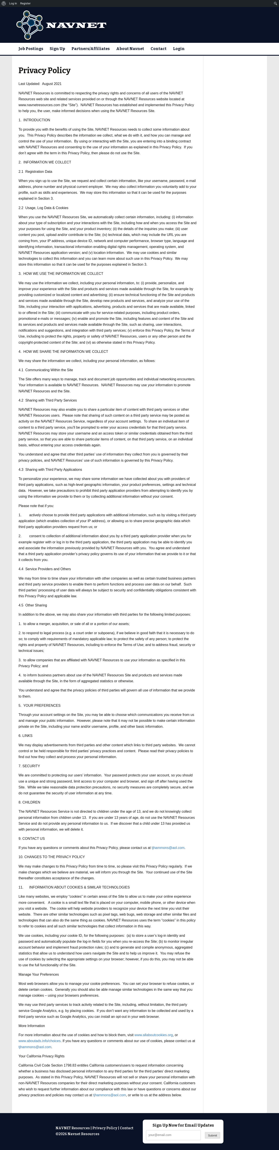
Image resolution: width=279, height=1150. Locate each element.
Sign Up (57, 48)
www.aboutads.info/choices (40, 1041)
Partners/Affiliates (90, 48)
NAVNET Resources (73, 1128)
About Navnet (130, 48)
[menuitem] (4, 3)
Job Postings (31, 48)
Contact (159, 48)
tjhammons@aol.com (168, 848)
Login (179, 48)
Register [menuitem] (25, 3)
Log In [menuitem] (13, 3)
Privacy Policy (104, 1128)
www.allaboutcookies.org (153, 1035)
